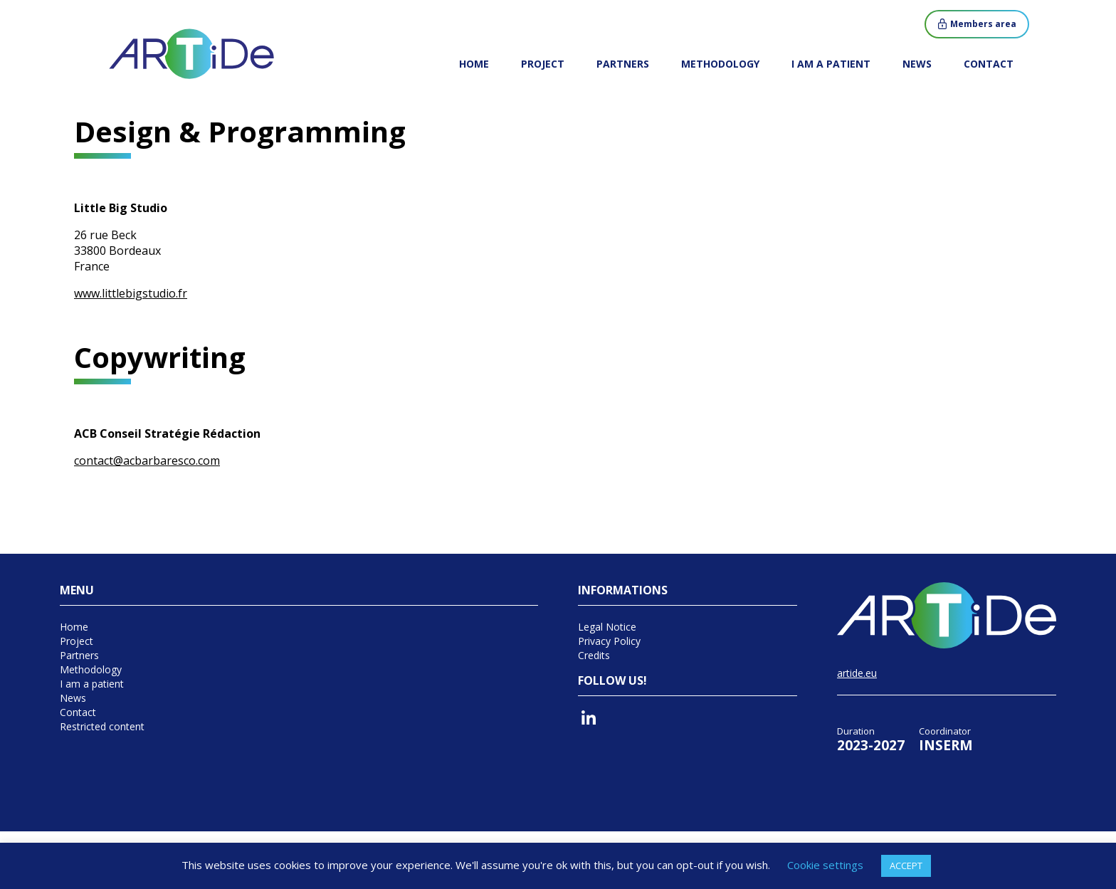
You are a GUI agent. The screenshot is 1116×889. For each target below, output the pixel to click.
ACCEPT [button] (906, 865)
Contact (989, 63)
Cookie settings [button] (825, 865)
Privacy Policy (609, 641)
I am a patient (830, 63)
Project (542, 63)
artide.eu (857, 673)
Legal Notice (607, 626)
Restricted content (102, 726)
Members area (983, 24)
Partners (622, 63)
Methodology (720, 63)
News (917, 63)
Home (474, 63)
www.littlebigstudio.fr (130, 293)
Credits (594, 655)
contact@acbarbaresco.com (147, 460)
